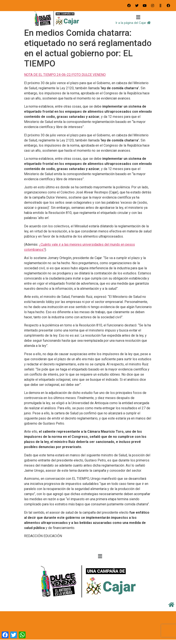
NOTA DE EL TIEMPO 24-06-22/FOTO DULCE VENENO (65, 75)
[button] (138, 17)
